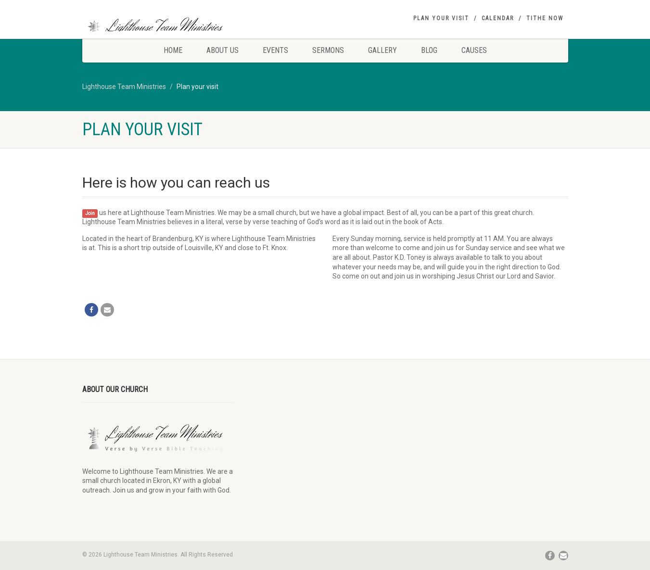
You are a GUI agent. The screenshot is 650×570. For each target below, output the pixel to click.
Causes (474, 50)
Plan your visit (441, 18)
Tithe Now (544, 18)
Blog (429, 50)
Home (173, 50)
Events (275, 50)
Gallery (382, 50)
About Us (222, 50)
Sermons (328, 50)
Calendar (498, 18)
